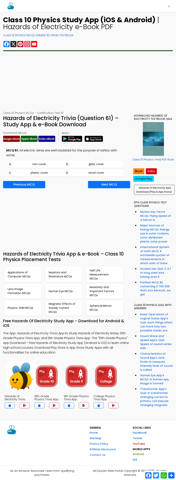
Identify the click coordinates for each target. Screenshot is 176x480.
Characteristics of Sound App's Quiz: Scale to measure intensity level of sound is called (156, 362)
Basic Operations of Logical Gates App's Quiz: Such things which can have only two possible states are (156, 322)
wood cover (96, 173)
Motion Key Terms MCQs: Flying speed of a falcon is (155, 216)
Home (94, 433)
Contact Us (97, 455)
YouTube (139, 444)
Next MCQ (109, 184)
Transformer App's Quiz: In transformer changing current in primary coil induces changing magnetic (154, 397)
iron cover (39, 164)
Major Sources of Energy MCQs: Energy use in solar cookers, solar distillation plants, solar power (154, 233)
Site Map (95, 438)
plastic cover (39, 173)
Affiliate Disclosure (103, 449)
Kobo (151, 171)
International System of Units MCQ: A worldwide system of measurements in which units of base (154, 255)
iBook (139, 171)
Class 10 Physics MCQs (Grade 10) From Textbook (38, 35)
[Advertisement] (88, 81)
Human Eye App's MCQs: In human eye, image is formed (154, 379)
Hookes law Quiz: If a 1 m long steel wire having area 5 (155, 273)
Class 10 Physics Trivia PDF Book (153, 159)
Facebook (140, 433)
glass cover (96, 164)
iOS (135, 460)
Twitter (137, 438)
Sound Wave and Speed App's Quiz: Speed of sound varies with (156, 342)
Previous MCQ (24, 184)
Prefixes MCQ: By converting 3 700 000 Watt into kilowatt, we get (155, 288)
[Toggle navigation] (169, 6)
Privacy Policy (99, 444)
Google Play (143, 179)
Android (138, 454)
